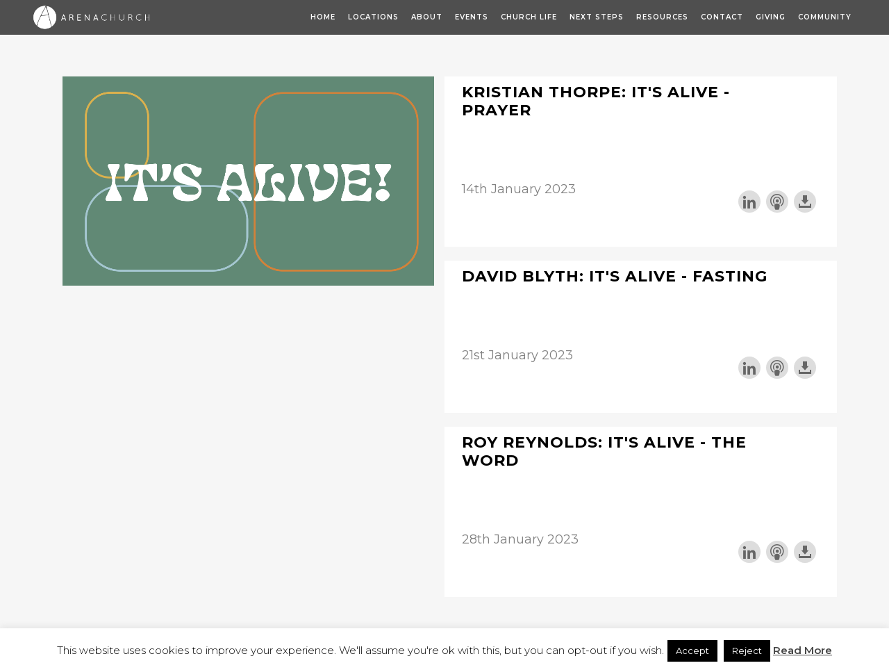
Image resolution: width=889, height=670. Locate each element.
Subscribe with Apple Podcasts (777, 201)
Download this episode (805, 201)
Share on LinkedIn (749, 201)
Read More (802, 650)
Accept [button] (692, 650)
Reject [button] (747, 650)
